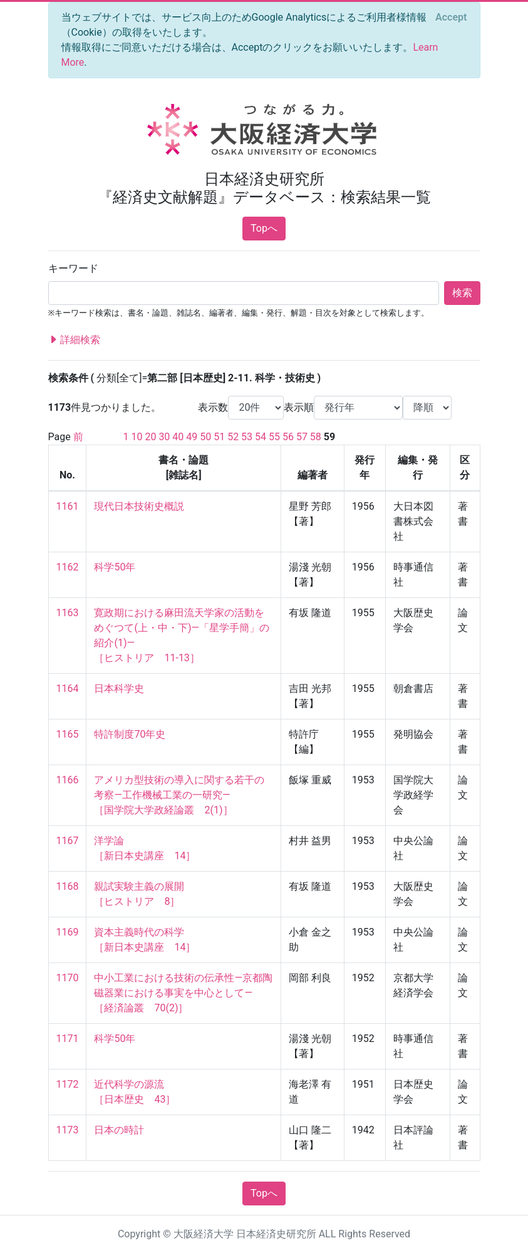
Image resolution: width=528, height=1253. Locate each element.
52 (233, 437)
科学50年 (114, 567)
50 (205, 437)
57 (302, 437)
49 (191, 437)
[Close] (451, 18)
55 (274, 437)
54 (260, 437)
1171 (67, 1038)
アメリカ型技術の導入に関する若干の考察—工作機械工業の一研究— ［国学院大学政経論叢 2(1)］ (179, 795)
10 (136, 437)
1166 (67, 780)
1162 (67, 567)
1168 (67, 886)
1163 (67, 613)
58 (315, 437)
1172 (67, 1084)
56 (288, 437)
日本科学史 (119, 688)
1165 (67, 734)
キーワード (73, 268)
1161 (67, 506)
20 (150, 437)
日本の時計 (119, 1130)
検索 (462, 293)
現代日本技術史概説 (139, 506)
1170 (67, 978)
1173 (67, 1130)
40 (178, 437)
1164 (67, 688)
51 (219, 437)
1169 (67, 932)
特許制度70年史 (129, 734)
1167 (67, 841)
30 (164, 437)
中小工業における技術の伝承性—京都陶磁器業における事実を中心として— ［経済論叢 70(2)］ (183, 993)
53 (246, 437)
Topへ (264, 228)
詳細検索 (74, 340)
